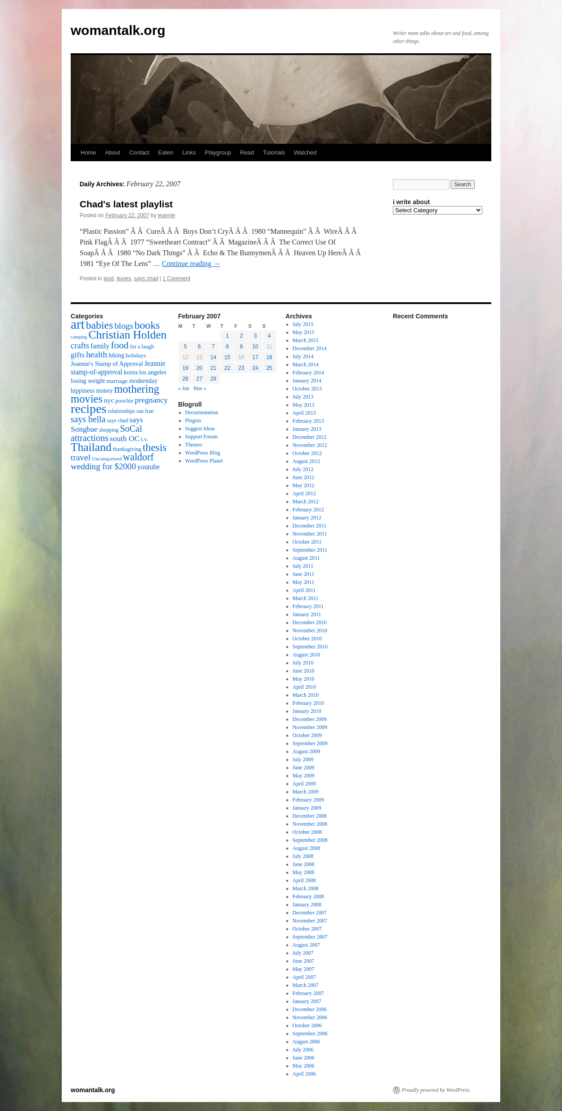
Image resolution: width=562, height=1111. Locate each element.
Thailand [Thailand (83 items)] (91, 447)
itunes (124, 278)
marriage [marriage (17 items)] (117, 380)
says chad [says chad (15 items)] (117, 420)
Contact (139, 152)
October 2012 (307, 453)
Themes (193, 445)
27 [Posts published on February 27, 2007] (199, 379)
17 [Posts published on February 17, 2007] (255, 357)
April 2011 (304, 590)
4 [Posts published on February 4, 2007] (269, 336)
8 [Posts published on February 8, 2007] (227, 346)
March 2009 (306, 792)
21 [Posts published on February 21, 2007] (213, 368)
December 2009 (310, 719)
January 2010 (307, 711)
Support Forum (201, 436)
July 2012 (303, 469)
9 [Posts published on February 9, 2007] (241, 346)
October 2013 (307, 389)
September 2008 (310, 840)
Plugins (193, 420)
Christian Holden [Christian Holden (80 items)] (128, 334)
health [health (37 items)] (96, 354)
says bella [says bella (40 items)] (88, 419)
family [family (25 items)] (99, 346)
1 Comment (176, 278)
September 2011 (310, 550)
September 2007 (310, 937)
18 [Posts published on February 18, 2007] (269, 357)
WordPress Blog (202, 453)
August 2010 (306, 655)
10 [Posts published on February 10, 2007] (255, 346)
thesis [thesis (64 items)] (155, 447)
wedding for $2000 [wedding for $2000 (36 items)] (103, 466)
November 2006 (310, 1017)
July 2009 (303, 759)
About (112, 152)
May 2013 (304, 405)
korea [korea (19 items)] (131, 372)
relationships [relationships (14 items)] (121, 411)
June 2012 (304, 477)
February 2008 (308, 896)
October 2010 (307, 638)
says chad (146, 278)
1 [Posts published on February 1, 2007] (227, 336)
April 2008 (304, 880)
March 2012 (306, 501)
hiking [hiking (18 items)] (116, 355)
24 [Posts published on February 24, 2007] (255, 368)
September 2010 (310, 646)
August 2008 (306, 848)
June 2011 (304, 574)
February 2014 (308, 372)
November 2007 (310, 921)
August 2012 (306, 461)
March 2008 (306, 888)
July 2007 (303, 953)
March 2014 (306, 364)
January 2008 (307, 904)
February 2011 (308, 606)
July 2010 (303, 663)
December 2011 (310, 526)
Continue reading (191, 263)
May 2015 (304, 332)
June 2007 (304, 961)
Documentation (201, 412)
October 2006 (307, 1025)
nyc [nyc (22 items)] (109, 400)
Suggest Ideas (200, 428)
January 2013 (307, 429)
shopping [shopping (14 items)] (109, 430)
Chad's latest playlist (126, 204)
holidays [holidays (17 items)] (136, 355)
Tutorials (274, 152)
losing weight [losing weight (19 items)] (88, 380)
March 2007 (306, 985)
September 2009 (310, 743)
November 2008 (310, 824)
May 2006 (304, 1066)
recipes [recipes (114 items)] (88, 409)
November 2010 (310, 630)
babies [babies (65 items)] (99, 325)
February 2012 (308, 509)
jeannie (166, 215)
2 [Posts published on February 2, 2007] (241, 336)
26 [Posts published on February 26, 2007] (185, 379)
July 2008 (303, 856)
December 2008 (310, 816)
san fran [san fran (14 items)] (144, 411)
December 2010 (310, 622)
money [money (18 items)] (104, 390)
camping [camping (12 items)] (79, 337)
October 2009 (307, 735)
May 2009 (304, 775)
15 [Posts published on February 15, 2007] (227, 357)
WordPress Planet (204, 461)
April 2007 (304, 977)
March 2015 (306, 340)
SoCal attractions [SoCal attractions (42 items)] (106, 433)
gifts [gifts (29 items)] (78, 354)
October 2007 (307, 929)
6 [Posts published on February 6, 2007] (199, 346)
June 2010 (304, 671)
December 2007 (310, 912)
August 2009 (306, 751)
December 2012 (310, 437)
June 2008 (304, 864)
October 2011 (307, 542)
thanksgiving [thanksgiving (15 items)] (127, 449)
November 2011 (310, 534)
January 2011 (307, 614)
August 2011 (306, 558)
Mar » (199, 388)
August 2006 (306, 1041)
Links (189, 152)
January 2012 (307, 518)
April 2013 (304, 413)
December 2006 (310, 1009)
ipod (108, 278)
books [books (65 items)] (147, 325)
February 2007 (308, 993)
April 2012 (304, 493)
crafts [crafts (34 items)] (80, 345)
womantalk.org (118, 30)
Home (88, 152)
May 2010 (304, 679)
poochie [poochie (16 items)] (124, 401)
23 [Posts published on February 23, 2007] (241, 368)
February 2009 (308, 800)
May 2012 (304, 485)
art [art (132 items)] (78, 324)
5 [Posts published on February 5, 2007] (185, 346)
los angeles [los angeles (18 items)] (152, 372)
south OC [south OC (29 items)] (125, 438)
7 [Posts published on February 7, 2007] (213, 346)
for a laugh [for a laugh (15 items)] (142, 346)
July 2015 (303, 324)
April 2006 (304, 1074)
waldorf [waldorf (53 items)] (138, 457)
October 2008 (307, 832)
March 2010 (306, 695)
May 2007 (304, 969)
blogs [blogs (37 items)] (124, 325)
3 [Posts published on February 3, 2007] (255, 336)
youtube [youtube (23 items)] (148, 467)
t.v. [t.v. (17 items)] (144, 439)
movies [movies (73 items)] (86, 399)
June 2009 (304, 767)
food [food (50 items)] (120, 345)
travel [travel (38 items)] (80, 457)
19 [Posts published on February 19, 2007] (185, 368)
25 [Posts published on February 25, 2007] (269, 368)
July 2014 (303, 356)
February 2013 (308, 421)
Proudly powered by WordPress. (436, 1090)
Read (247, 152)
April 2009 (304, 784)
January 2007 (307, 1001)
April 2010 (304, 687)
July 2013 (303, 397)
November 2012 (310, 445)
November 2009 (310, 727)
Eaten (165, 152)
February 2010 (308, 703)
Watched (305, 152)
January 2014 (307, 380)
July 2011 (303, 566)
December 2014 (310, 348)
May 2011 (304, 582)
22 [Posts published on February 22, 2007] (227, 368)
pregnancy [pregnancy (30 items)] (151, 399)
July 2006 (303, 1050)
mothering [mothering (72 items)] (136, 389)
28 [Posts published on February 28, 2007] (213, 379)
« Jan (183, 388)
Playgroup (218, 152)
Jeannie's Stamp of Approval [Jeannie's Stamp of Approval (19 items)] (107, 363)
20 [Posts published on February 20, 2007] (199, 368)
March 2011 (306, 598)
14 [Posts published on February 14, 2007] (213, 357)
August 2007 (306, 945)
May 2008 (304, 872)
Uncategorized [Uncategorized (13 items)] (106, 458)
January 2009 (307, 808)
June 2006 (304, 1058)
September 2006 (310, 1033)
